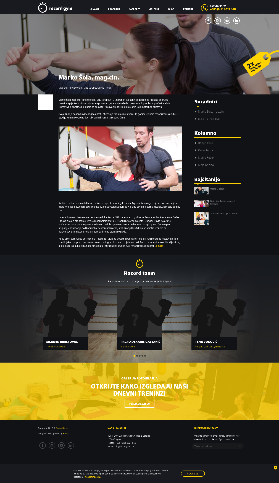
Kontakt (188, 9)
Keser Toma (203, 150)
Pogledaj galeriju (139, 403)
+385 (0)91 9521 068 (223, 9)
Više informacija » (92, 476)
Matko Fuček (204, 158)
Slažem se (192, 473)
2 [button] (137, 356)
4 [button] (142, 356)
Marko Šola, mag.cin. (209, 112)
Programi (114, 9)
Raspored (134, 9)
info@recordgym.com (124, 446)
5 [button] (145, 356)
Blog (171, 9)
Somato (159, 245)
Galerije (154, 9)
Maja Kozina (204, 165)
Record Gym (55, 7)
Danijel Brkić (204, 143)
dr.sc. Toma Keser (207, 119)
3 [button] (140, 356)
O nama (94, 9)
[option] (65, 318)
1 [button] (134, 356)
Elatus (66, 433)
